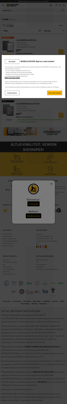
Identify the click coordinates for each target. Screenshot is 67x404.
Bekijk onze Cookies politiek (12, 78)
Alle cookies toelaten (54, 93)
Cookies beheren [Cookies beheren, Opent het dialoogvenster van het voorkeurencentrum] (12, 93)
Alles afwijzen (12, 61)
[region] (33, 76)
